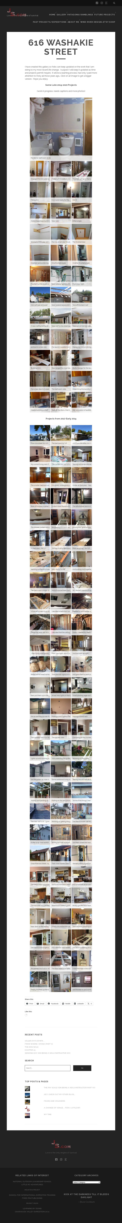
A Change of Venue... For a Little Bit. (62, 1100)
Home (53, 11)
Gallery (63, 11)
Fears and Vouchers (54, 1093)
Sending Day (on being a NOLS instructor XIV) (48, 1045)
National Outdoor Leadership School (32, 1174)
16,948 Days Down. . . (35, 1033)
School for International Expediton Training (32, 1187)
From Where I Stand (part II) (39, 1036)
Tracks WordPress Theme (50, 1220)
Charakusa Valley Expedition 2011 (32, 1204)
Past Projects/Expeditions (54, 14)
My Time (47, 1106)
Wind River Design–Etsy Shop (100, 14)
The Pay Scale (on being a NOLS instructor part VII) (69, 1080)
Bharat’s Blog (32, 1195)
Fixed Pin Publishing (32, 1190)
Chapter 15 (30, 1042)
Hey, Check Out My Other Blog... (59, 1086)
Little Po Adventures (32, 1177)
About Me (77, 14)
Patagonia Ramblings (82, 11)
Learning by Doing (32, 1201)
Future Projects (105, 11)
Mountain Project (32, 1182)
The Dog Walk (32, 1039)
